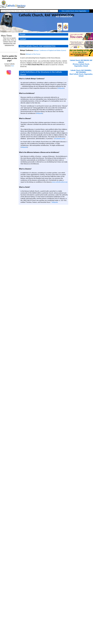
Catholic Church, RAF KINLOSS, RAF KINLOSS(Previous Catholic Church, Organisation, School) (81, 63)
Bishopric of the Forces (33, 54)
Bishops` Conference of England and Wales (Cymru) (50, 50)
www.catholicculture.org (59, 182)
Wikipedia (61, 88)
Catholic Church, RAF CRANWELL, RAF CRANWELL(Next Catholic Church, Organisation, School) (81, 73)
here (12, 66)
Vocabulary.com (60, 138)
